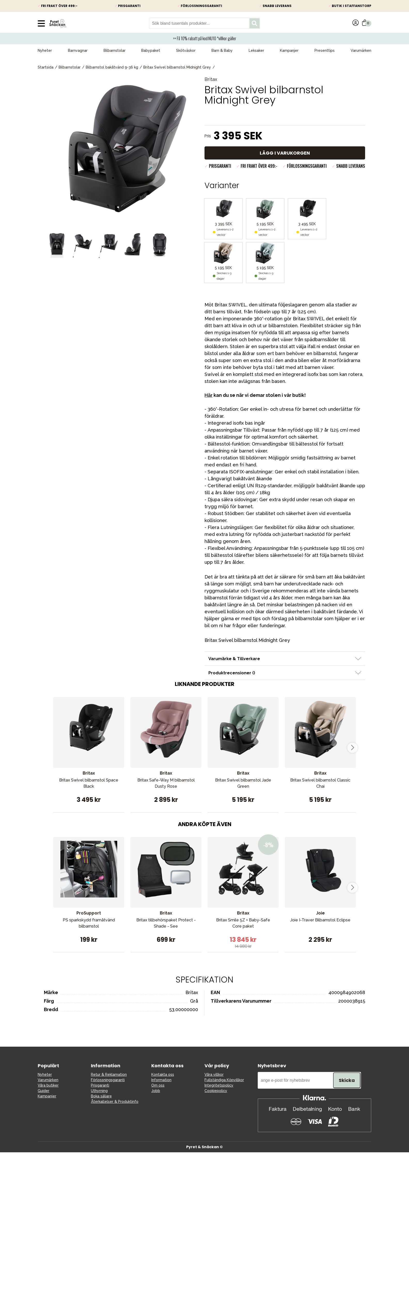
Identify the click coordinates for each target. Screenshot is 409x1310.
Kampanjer (289, 50)
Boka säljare (101, 1096)
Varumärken (361, 50)
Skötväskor (185, 50)
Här (208, 395)
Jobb (155, 1091)
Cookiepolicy (215, 1091)
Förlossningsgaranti (108, 1080)
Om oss (157, 1085)
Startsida (45, 67)
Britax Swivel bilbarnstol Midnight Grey (177, 67)
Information (161, 1080)
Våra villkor (214, 1074)
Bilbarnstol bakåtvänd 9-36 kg (112, 67)
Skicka (347, 1080)
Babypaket (150, 50)
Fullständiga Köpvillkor (224, 1080)
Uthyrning (99, 1091)
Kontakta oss (162, 1074)
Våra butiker (48, 1085)
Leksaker (256, 50)
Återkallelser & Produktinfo (114, 1101)
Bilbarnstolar (114, 50)
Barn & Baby (222, 50)
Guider (43, 1091)
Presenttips (324, 50)
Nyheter (45, 50)
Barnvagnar (78, 50)
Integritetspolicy (218, 1085)
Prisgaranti (100, 1085)
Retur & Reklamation (109, 1074)
